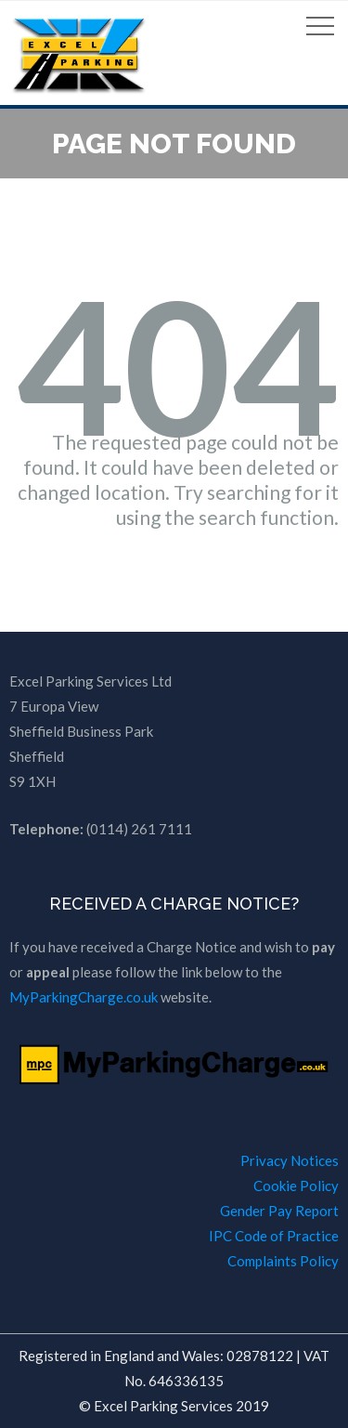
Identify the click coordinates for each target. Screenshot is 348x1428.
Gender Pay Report (279, 1210)
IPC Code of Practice (274, 1235)
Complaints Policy (283, 1260)
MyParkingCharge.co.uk (83, 997)
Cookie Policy (296, 1185)
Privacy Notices (289, 1160)
